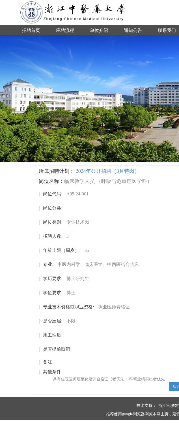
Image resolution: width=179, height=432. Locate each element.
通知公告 (133, 30)
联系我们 (167, 30)
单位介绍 (99, 30)
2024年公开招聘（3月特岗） (107, 171)
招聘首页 (31, 30)
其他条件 (50, 371)
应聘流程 (65, 30)
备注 (45, 361)
